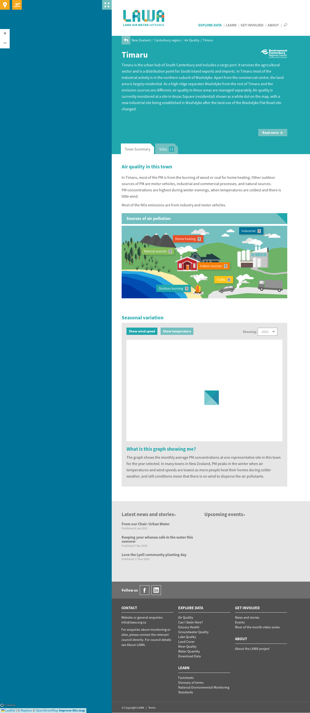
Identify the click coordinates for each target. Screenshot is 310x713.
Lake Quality (187, 637)
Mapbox (8, 705)
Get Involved (252, 25)
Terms (151, 707)
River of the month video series (257, 627)
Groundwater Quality (193, 632)
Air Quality (192, 40)
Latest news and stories (149, 514)
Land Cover (186, 641)
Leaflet (8, 710)
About (273, 25)
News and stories (247, 617)
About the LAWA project (252, 648)
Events (240, 622)
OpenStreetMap (47, 710)
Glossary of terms (191, 682)
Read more (272, 132)
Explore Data (210, 25)
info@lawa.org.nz (133, 622)
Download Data (189, 656)
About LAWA (136, 645)
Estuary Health (188, 627)
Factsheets (186, 677)
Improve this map (72, 710)
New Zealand (141, 40)
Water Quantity (189, 651)
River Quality (187, 646)
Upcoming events (225, 514)
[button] (5, 34)
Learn (231, 25)
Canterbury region (167, 40)
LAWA (144, 17)
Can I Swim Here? (190, 622)
